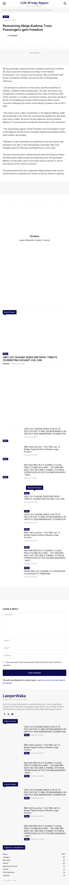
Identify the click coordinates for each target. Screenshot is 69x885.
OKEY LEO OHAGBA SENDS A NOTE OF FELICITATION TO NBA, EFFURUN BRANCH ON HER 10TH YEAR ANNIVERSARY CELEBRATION (45, 431)
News (10, 10)
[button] (65, 4)
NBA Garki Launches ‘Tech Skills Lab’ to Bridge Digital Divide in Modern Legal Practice (42, 449)
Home (5, 10)
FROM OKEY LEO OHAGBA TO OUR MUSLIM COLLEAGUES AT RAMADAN (44, 572)
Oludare (13, 35)
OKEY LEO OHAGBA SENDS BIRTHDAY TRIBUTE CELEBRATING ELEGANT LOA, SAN (30, 359)
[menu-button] (4, 4)
